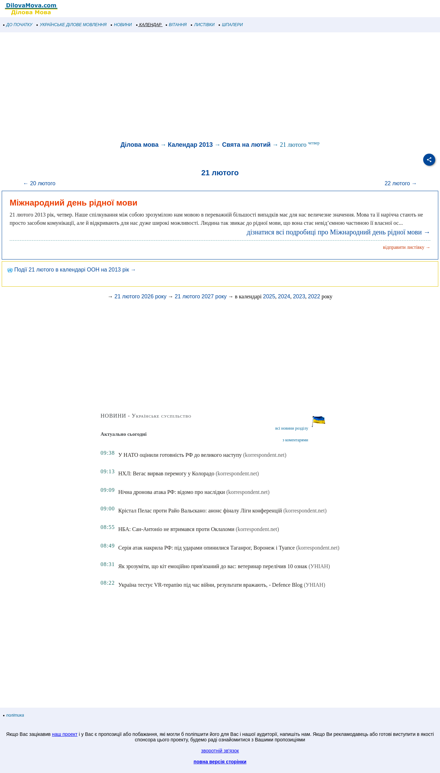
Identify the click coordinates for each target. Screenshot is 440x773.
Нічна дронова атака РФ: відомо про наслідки (171, 492)
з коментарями (295, 440)
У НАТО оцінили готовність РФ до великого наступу (180, 455)
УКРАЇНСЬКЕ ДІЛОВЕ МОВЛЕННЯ (72, 24)
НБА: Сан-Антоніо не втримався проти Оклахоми (176, 529)
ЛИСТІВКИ (203, 24)
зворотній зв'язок (220, 750)
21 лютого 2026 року (140, 296)
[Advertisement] (206, 87)
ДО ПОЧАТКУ (17, 24)
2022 (314, 296)
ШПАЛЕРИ (231, 24)
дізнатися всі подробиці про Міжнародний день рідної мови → (338, 232)
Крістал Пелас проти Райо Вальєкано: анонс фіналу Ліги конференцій (200, 511)
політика (13, 715)
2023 (299, 296)
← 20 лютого (39, 183)
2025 (269, 296)
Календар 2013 (190, 144)
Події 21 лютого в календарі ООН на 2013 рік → (71, 270)
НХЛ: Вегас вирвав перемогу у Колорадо (166, 473)
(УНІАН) (319, 566)
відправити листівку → (406, 247)
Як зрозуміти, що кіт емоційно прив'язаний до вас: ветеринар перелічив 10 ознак (212, 566)
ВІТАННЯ (176, 24)
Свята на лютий (246, 144)
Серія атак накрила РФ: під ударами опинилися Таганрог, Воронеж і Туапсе (206, 548)
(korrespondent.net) (264, 455)
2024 (284, 296)
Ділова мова (139, 144)
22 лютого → (401, 183)
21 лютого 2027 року (201, 296)
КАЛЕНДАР (149, 24)
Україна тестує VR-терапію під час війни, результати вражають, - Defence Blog (210, 585)
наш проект (64, 734)
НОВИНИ (121, 24)
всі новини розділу (291, 428)
